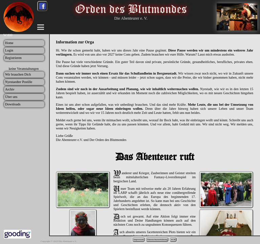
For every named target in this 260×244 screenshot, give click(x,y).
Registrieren (13, 58)
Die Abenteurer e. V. (131, 18)
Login (9, 50)
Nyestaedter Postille (18, 82)
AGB (173, 239)
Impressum (138, 239)
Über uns (11, 97)
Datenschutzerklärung (157, 239)
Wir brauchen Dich (18, 74)
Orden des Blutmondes (131, 9)
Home (9, 43)
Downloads (13, 104)
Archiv (10, 89)
